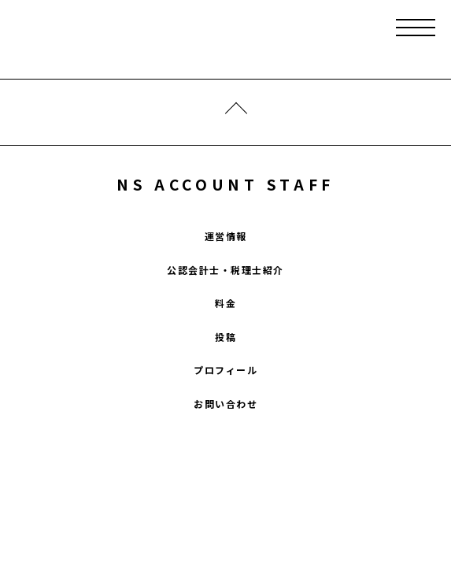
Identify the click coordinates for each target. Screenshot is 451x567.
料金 (225, 302)
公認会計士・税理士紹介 (225, 269)
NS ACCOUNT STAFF (225, 184)
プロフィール (225, 369)
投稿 (225, 336)
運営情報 (226, 236)
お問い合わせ (225, 403)
